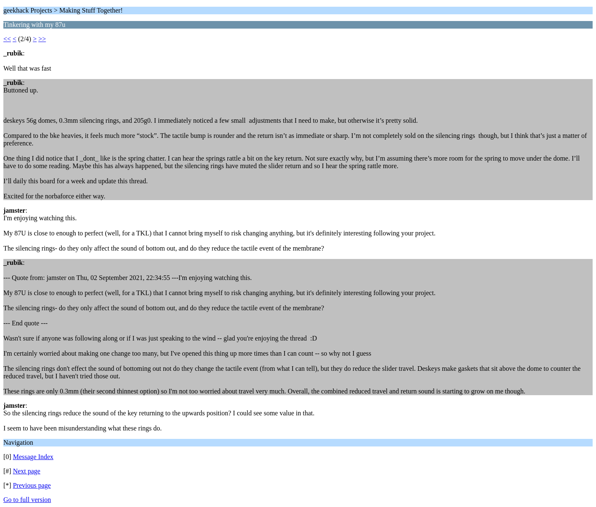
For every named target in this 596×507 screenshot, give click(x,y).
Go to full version (27, 499)
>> (42, 38)
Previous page (32, 485)
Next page (26, 471)
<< (7, 38)
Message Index (33, 456)
